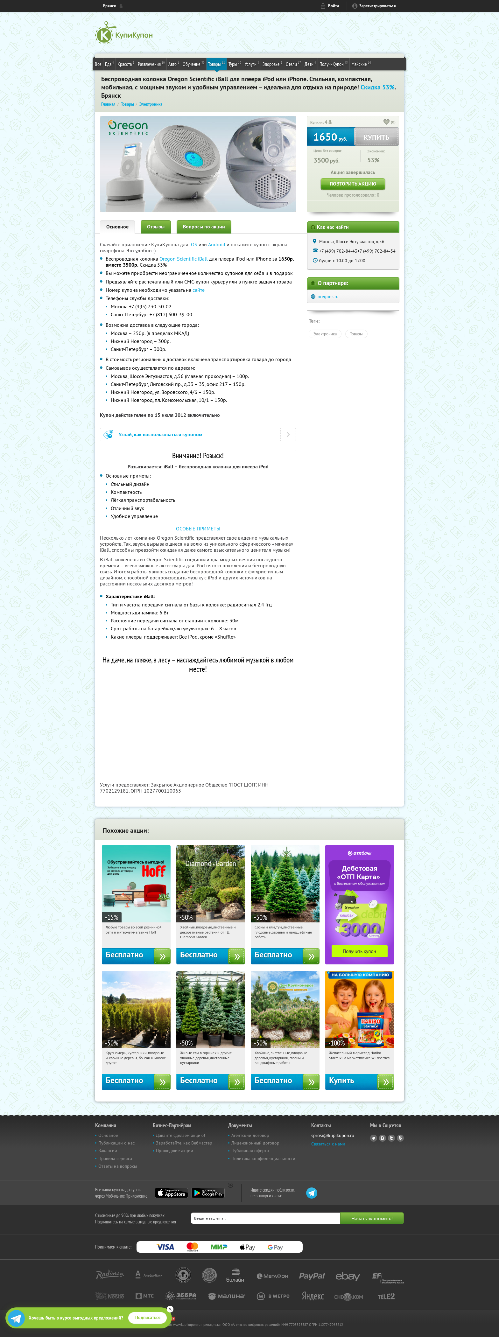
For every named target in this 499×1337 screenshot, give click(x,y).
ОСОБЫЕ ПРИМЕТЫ (198, 528)
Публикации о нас (116, 1143)
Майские (361, 63)
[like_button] (386, 122)
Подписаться (147, 1317)
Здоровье (272, 63)
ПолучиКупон (334, 63)
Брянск (109, 6)
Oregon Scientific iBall (183, 259)
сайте (199, 290)
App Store (171, 1193)
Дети (310, 63)
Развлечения (151, 63)
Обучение (194, 63)
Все (98, 64)
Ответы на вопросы (117, 1166)
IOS (194, 244)
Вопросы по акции (204, 226)
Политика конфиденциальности (263, 1158)
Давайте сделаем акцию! (180, 1135)
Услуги (252, 63)
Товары (216, 63)
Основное (117, 226)
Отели (293, 63)
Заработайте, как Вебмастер (184, 1143)
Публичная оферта (250, 1150)
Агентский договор (250, 1135)
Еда (109, 63)
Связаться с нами (328, 1144)
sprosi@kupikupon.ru (332, 1135)
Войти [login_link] (333, 6)
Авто (173, 63)
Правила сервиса (115, 1158)
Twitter (391, 1138)
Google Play (208, 1193)
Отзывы (156, 226)
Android (217, 244)
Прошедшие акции (174, 1150)
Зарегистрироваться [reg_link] (377, 6)
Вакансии (107, 1150)
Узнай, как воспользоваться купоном (160, 434)
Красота (125, 63)
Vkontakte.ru (382, 1138)
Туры (234, 63)
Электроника (325, 333)
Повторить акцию (353, 183)
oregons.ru (328, 296)
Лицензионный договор (255, 1143)
